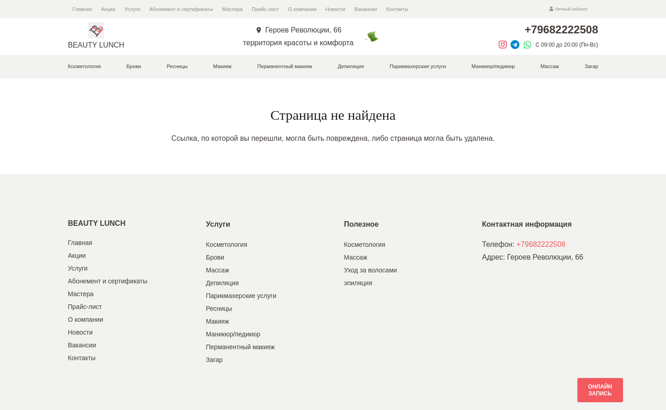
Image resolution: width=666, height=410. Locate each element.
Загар (214, 359)
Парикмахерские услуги (241, 295)
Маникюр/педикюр (233, 334)
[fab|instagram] (505, 45)
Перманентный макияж (240, 347)
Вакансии (82, 345)
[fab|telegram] (517, 45)
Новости (80, 332)
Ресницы (219, 308)
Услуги (78, 268)
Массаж (217, 270)
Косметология (226, 244)
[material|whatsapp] (529, 45)
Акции (77, 255)
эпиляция (358, 283)
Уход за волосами (370, 270)
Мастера (81, 294)
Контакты (82, 358)
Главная (80, 242)
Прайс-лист (85, 306)
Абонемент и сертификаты (108, 281)
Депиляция (222, 283)
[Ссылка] (96, 30)
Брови (215, 257)
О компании (85, 319)
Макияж (217, 321)
